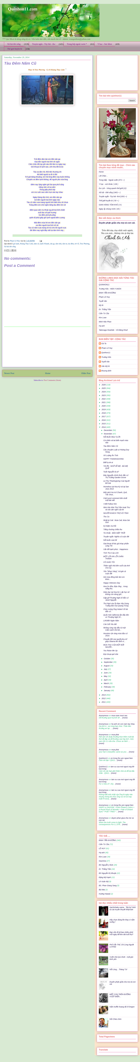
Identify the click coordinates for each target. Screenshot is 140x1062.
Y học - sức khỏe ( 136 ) (108, 184)
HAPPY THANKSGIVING (113, 459)
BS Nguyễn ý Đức (106, 865)
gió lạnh (16, 244)
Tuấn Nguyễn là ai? (111, 472)
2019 (104, 409)
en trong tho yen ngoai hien (122, 758)
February (108, 687)
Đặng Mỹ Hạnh (105, 877)
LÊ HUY (102, 848)
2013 (104, 695)
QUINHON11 (104, 285)
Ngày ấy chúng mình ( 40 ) (109, 209)
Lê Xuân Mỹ (103, 881)
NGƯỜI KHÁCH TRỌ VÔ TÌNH (115, 513)
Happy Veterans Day (111, 583)
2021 (104, 402)
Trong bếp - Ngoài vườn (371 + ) (112, 180)
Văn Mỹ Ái (105, 366)
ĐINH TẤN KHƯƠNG (107, 293)
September (108, 662)
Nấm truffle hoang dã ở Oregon (122, 1007)
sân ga (52, 244)
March (106, 683)
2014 (104, 427)
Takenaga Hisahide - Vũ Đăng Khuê (113, 330)
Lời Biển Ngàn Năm (111, 621)
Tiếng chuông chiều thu (112, 529)
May (106, 676)
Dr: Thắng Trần (105, 309)
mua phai (115, 735)
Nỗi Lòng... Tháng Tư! (118, 969)
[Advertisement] (47, 347)
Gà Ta (103, 343)
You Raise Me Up (110, 651)
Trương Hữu (106, 357)
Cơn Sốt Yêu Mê (110, 624)
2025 (104, 388)
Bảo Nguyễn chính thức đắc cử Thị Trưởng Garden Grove (115, 476)
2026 (104, 385)
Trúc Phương (84, 244)
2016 (104, 420)
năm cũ (36, 244)
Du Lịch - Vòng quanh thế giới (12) (112, 188)
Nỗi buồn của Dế (110, 540)
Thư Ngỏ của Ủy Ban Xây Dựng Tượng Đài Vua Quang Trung (116, 604)
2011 (104, 702)
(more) (125, 718)
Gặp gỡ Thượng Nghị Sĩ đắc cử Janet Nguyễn (115, 599)
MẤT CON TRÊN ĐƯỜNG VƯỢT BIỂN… (120, 995)
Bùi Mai (102, 890)
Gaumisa (102, 861)
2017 (104, 416)
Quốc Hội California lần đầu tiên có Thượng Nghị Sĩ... (116, 616)
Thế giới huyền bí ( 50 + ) (109, 201)
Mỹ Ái (101, 305)
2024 (104, 392)
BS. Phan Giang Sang (108, 885)
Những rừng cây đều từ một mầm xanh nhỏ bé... (114, 629)
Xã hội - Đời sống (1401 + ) (110, 192)
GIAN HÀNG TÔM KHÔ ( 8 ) (110, 205)
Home (47, 373)
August (107, 666)
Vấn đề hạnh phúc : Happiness (115, 549)
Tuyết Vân (103, 301)
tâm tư (64, 244)
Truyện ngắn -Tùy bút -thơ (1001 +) (113, 196)
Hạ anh (102, 326)
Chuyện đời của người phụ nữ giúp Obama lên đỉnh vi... (115, 640)
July (105, 669)
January (107, 690)
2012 (104, 698)
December (108, 430)
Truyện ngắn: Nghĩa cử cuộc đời (116, 537)
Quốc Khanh (44, 244)
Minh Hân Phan (105, 322)
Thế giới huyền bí (14, 49)
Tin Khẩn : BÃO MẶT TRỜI (114, 533)
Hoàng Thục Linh (26, 244)
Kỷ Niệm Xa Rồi (109, 526)
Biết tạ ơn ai (108, 462)
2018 (104, 413)
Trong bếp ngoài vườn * (77, 44)
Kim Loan (102, 318)
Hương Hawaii (104, 894)
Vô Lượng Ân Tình (110, 455)
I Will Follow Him (110, 504)
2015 (104, 424)
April (106, 680)
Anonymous (103, 715)
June (106, 673)
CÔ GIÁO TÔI (109, 562)
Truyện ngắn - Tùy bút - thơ (43, 44)
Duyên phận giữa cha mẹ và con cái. (117, 223)
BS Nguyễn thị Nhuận (107, 873)
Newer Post (9, 373)
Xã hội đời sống (13, 44)
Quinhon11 (105, 353)
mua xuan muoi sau (119, 715)
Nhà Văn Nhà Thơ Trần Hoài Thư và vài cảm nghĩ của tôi (116, 508)
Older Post (86, 373)
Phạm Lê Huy (15, 241)
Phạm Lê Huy (104, 297)
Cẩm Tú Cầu (104, 313)
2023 (104, 395)
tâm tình (59, 244)
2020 (104, 406)
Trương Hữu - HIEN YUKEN (110, 289)
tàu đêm (71, 244)
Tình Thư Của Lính (111, 553)
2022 (104, 399)
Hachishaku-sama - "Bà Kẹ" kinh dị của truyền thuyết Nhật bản (123, 908)
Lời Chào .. (103, 176)
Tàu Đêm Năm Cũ (110, 446)
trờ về (77, 244)
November (108, 434)
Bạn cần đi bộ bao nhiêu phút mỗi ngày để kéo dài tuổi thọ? (121, 933)
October (107, 659)
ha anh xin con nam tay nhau (123, 724)
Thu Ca (106, 517)
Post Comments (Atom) (52, 380)
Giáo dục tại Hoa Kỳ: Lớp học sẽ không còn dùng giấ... (116, 593)
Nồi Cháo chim (115, 1019)
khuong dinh (106, 371)
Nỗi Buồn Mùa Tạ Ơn (111, 437)
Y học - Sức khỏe (105, 44)
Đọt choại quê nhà (110, 654)
